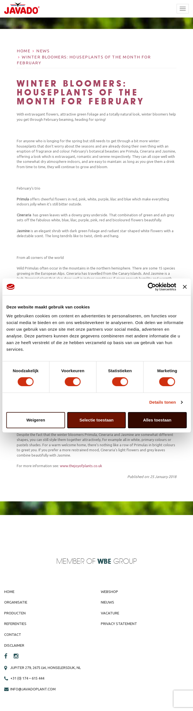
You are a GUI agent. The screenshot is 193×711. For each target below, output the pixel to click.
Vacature (110, 613)
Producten (15, 613)
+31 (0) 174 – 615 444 (27, 678)
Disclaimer (14, 645)
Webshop (109, 592)
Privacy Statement (119, 624)
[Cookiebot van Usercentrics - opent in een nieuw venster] (152, 287)
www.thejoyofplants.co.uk (81, 466)
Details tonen (162, 402)
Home (23, 50)
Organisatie (15, 602)
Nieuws (107, 602)
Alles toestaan (157, 420)
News (43, 50)
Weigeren (35, 420)
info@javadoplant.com (33, 689)
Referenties (15, 624)
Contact (12, 634)
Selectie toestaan (96, 420)
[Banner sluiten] (185, 287)
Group (117, 561)
